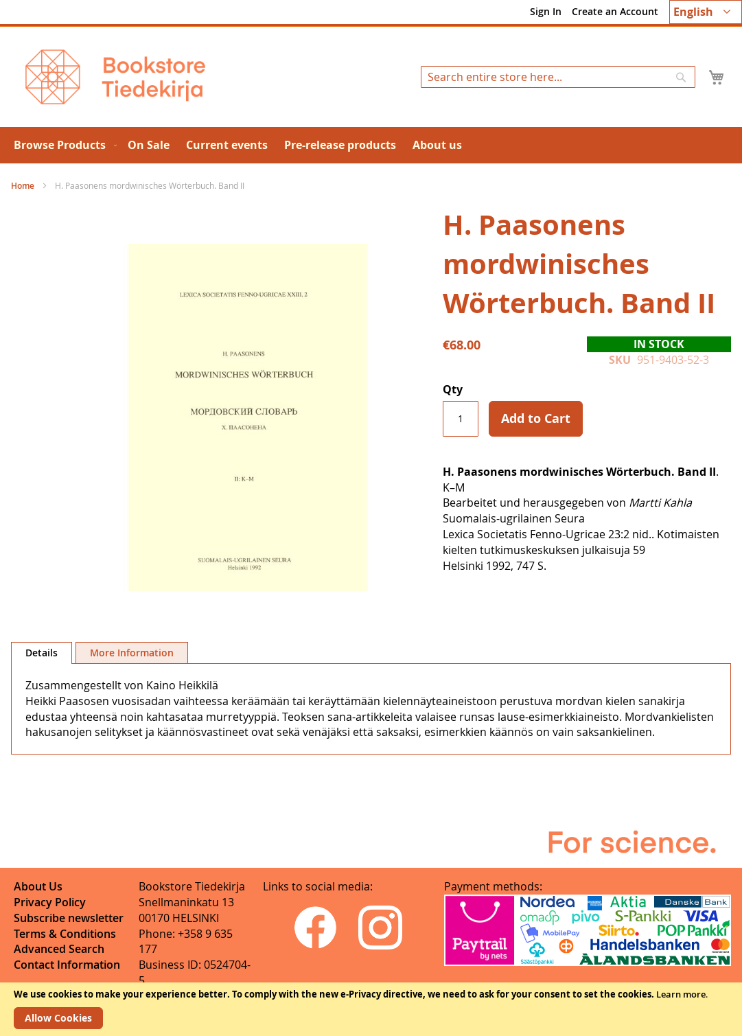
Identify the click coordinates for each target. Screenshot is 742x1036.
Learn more (681, 994)
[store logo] (115, 76)
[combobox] (558, 77)
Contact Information (67, 964)
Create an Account (615, 11)
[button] (705, 12)
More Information (132, 652)
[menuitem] (62, 145)
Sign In (545, 11)
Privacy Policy (50, 902)
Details (41, 652)
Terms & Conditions (65, 933)
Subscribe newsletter (69, 917)
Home (22, 186)
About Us (38, 886)
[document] (371, 1009)
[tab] (41, 653)
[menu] (371, 145)
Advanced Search (59, 948)
